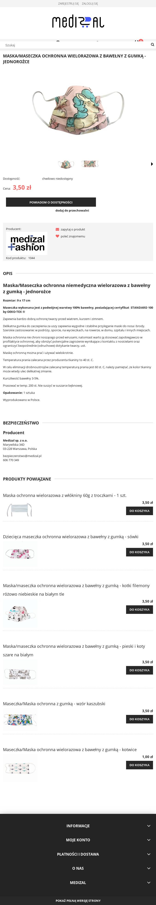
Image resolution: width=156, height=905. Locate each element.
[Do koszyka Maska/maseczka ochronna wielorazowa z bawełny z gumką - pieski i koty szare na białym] (139, 670)
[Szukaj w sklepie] (78, 45)
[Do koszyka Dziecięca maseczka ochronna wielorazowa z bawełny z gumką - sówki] (139, 552)
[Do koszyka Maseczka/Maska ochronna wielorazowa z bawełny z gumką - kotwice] (139, 765)
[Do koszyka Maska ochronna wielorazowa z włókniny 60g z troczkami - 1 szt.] (139, 511)
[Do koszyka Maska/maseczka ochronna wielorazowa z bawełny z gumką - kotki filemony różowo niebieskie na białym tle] (139, 609)
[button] (69, 229)
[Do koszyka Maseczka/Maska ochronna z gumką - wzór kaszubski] (139, 719)
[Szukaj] (152, 44)
